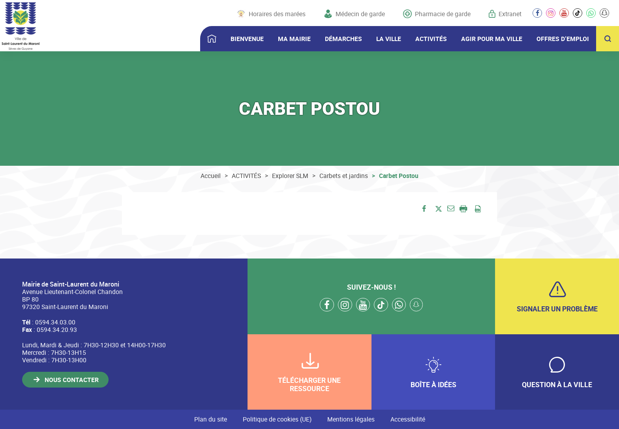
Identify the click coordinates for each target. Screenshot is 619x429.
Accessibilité (407, 419)
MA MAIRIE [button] (294, 38)
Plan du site (210, 419)
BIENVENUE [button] (247, 38)
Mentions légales (351, 419)
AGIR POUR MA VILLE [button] (491, 38)
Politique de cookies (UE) (277, 419)
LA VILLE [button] (388, 38)
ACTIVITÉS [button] (431, 38)
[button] (451, 208)
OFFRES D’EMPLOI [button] (562, 38)
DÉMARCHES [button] (343, 38)
